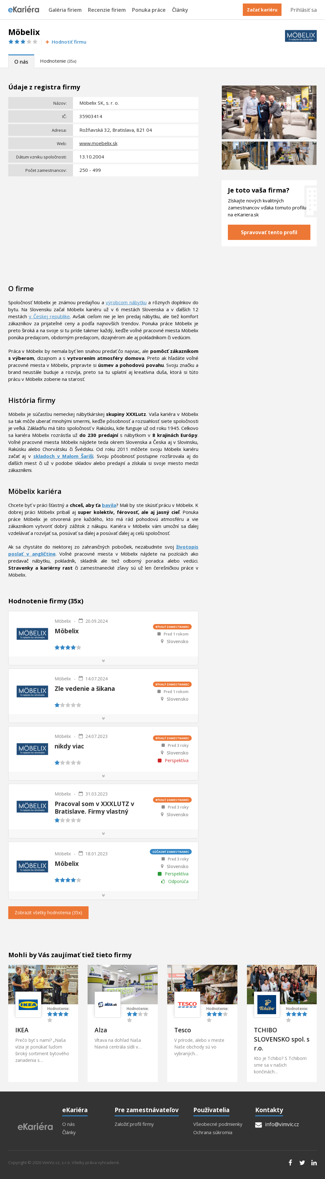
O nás (21, 61)
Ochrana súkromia (212, 1132)
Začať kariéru (262, 10)
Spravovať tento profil (269, 232)
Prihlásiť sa (303, 10)
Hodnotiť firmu (65, 42)
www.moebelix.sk (98, 143)
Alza (101, 1030)
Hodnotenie (58, 61)
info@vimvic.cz (277, 1124)
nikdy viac (69, 746)
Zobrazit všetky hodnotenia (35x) (48, 912)
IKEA (22, 1030)
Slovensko (178, 641)
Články (180, 10)
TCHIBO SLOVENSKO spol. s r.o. (281, 1039)
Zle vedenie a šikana (85, 688)
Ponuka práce (149, 10)
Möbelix (63, 621)
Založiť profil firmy (134, 1124)
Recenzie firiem (107, 10)
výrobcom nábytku (126, 302)
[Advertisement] (103, 226)
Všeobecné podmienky (217, 1124)
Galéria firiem (65, 10)
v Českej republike (49, 316)
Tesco (182, 1030)
